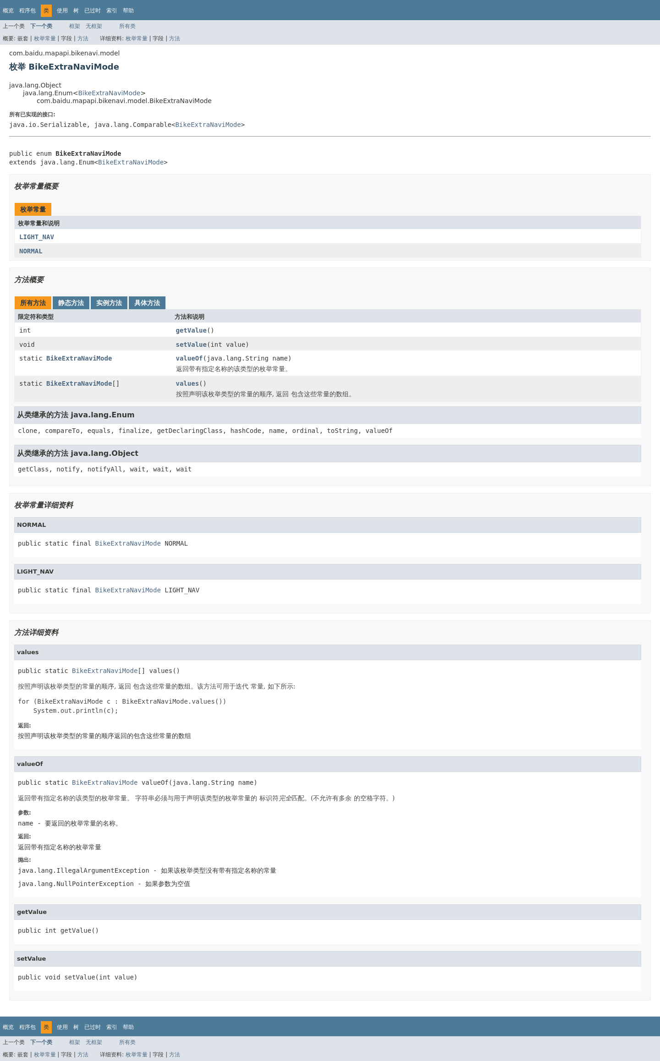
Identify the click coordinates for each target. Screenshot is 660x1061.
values (187, 383)
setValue (191, 344)
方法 (82, 38)
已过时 (92, 10)
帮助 (128, 10)
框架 (74, 26)
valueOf (189, 358)
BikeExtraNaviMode (109, 93)
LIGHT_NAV (36, 237)
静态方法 (71, 302)
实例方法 (109, 302)
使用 (62, 10)
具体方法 (147, 302)
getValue (191, 330)
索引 (111, 10)
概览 (8, 10)
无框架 (94, 26)
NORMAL (31, 251)
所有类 (127, 26)
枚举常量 (45, 38)
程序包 (27, 10)
